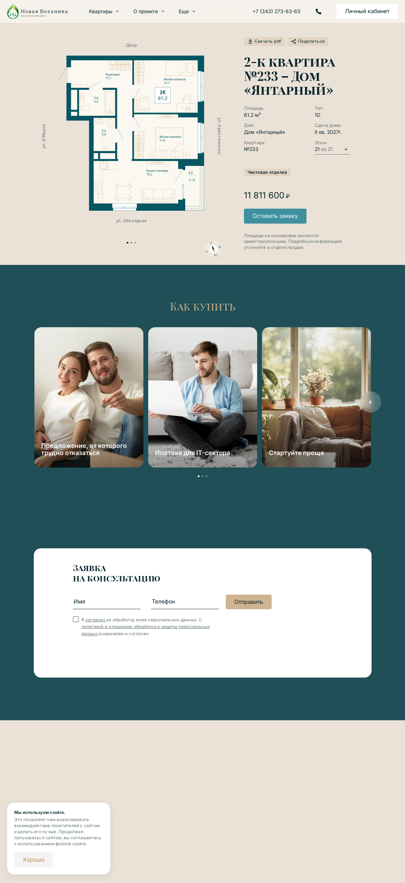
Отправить (248, 601)
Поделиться (308, 41)
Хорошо (33, 859)
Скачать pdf (264, 41)
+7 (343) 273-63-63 (276, 11)
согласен (95, 619)
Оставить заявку (275, 215)
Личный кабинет (367, 11)
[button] (370, 402)
